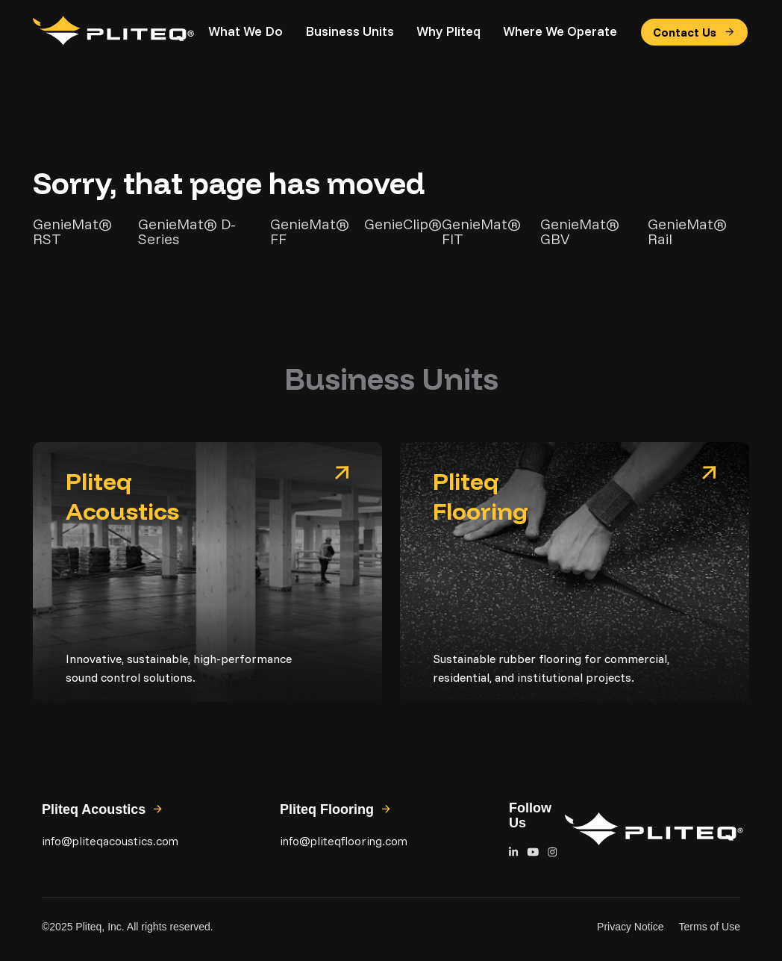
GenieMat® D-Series (187, 231)
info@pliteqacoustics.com (110, 840)
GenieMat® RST (72, 231)
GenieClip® (403, 225)
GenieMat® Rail (687, 231)
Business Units (349, 31)
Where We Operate (560, 31)
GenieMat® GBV (579, 231)
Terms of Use (709, 926)
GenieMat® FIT (481, 231)
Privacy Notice (630, 926)
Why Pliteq (448, 31)
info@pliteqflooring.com (343, 840)
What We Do (245, 31)
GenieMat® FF (309, 231)
